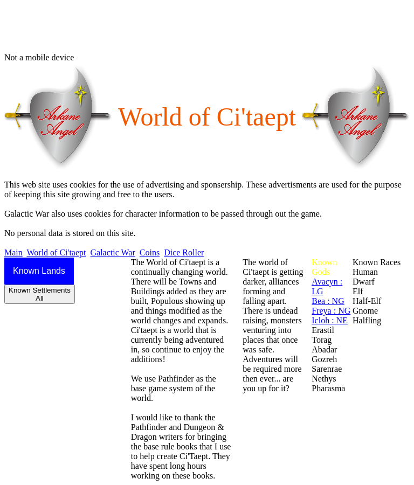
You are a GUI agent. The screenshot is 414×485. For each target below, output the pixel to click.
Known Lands (39, 270)
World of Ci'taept (56, 252)
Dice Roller (184, 252)
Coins (150, 252)
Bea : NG (328, 301)
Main (13, 252)
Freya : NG (331, 310)
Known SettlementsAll (40, 294)
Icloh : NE (330, 320)
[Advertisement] (200, 28)
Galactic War (113, 252)
